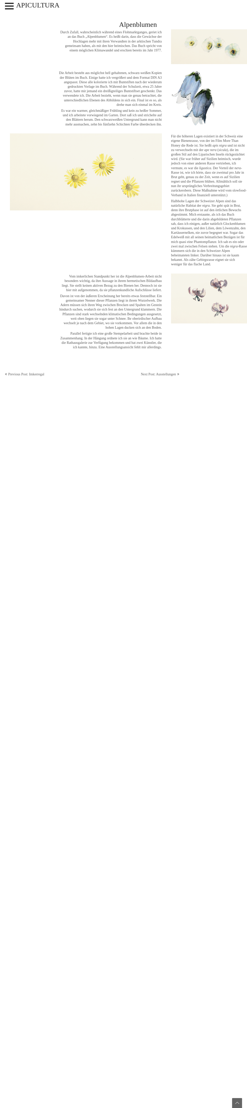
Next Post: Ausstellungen (158, 374)
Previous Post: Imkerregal (26, 374)
